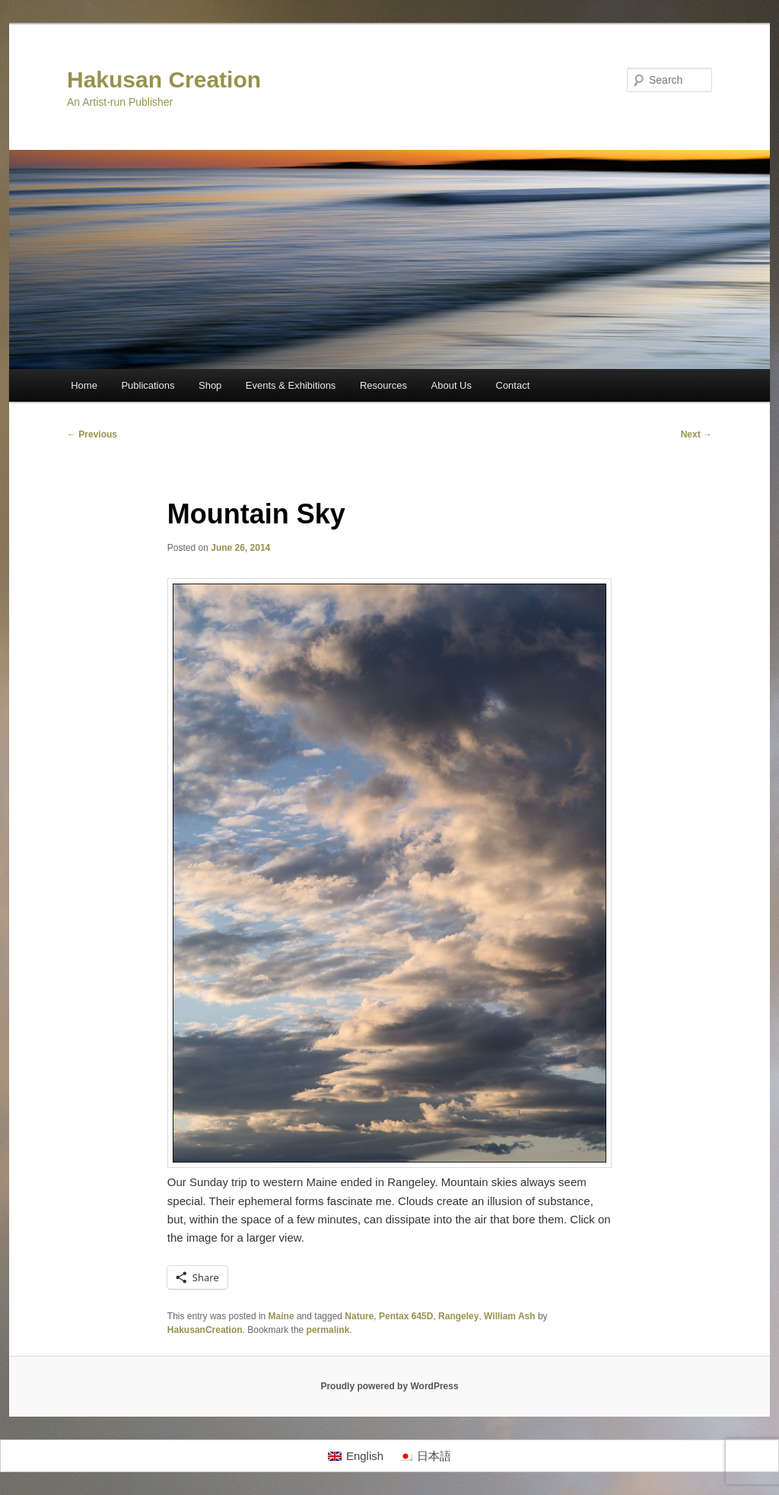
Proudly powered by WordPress (389, 1386)
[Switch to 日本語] (425, 1456)
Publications (147, 385)
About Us (451, 385)
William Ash (509, 1316)
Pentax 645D (406, 1316)
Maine (281, 1316)
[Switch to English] (355, 1456)
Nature (359, 1316)
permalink (328, 1330)
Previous (92, 434)
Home (84, 385)
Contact (513, 385)
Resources (383, 385)
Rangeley (458, 1316)
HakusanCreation (205, 1330)
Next (696, 434)
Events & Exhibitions (291, 385)
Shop (210, 385)
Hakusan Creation (164, 79)
